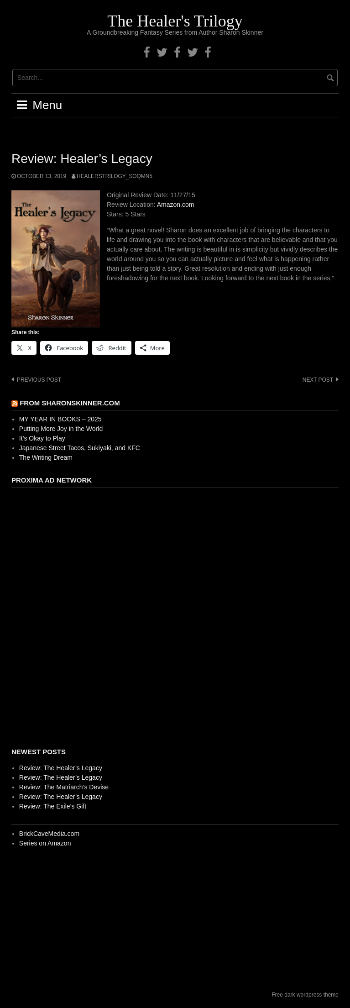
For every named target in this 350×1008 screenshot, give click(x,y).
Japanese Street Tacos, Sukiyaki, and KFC (79, 448)
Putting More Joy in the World (61, 428)
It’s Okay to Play (42, 438)
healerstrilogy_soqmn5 (114, 176)
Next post (318, 380)
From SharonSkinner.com (70, 403)
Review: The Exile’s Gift (52, 806)
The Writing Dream (46, 457)
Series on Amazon (45, 843)
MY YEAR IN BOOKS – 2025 (60, 419)
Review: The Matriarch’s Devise (64, 787)
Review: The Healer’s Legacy (60, 768)
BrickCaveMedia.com (49, 833)
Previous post (39, 380)
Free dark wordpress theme (305, 995)
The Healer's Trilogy (174, 21)
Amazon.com (175, 204)
